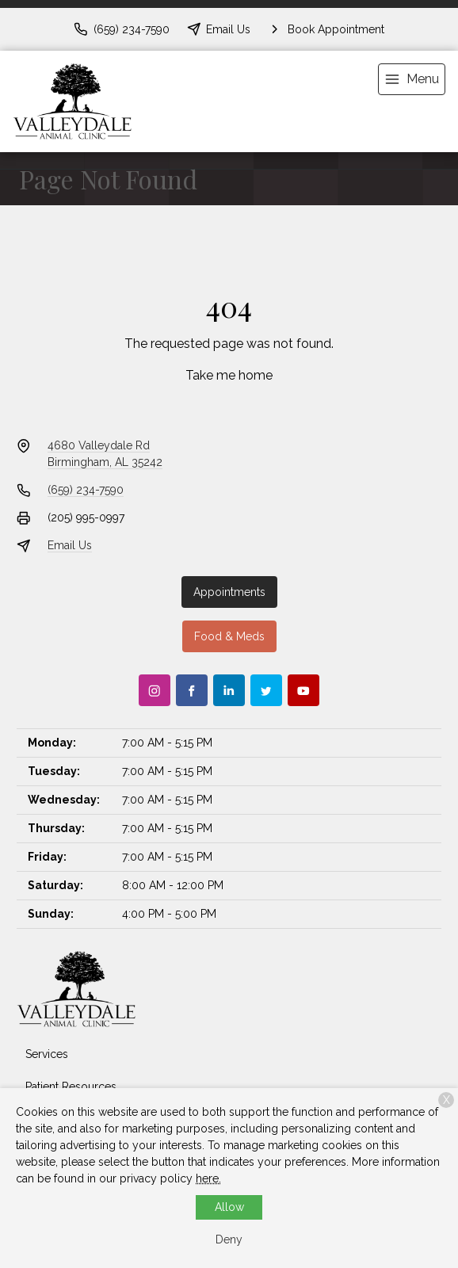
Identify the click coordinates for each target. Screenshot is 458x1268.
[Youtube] (303, 690)
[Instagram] (154, 690)
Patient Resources (70, 1086)
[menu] (411, 79)
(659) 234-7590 (86, 489)
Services (46, 1054)
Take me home (229, 375)
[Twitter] (266, 690)
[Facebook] (192, 690)
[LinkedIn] (229, 690)
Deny (229, 1239)
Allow (229, 1207)
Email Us (70, 545)
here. (208, 1178)
